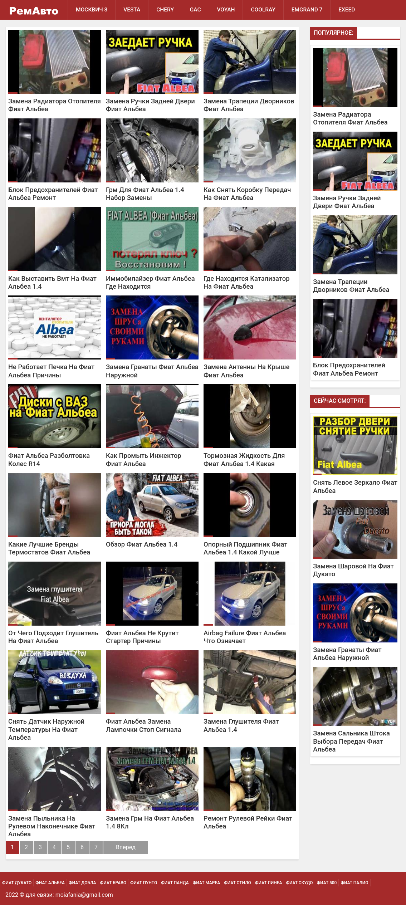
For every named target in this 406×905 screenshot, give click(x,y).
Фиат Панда (175, 882)
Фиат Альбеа (50, 882)
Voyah (226, 9)
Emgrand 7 (307, 9)
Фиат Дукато (16, 882)
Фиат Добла (82, 882)
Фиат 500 (327, 882)
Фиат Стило (237, 882)
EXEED (347, 9)
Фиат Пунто (143, 882)
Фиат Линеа (268, 882)
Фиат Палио (354, 882)
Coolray (263, 9)
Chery (165, 9)
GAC (195, 9)
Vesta (131, 9)
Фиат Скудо (299, 882)
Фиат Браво (113, 882)
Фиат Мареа (206, 882)
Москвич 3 (91, 9)
